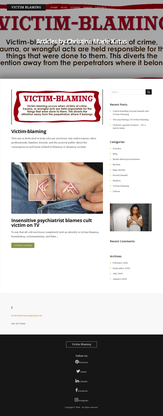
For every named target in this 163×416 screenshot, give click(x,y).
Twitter (81, 371)
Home (54, 7)
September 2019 (121, 268)
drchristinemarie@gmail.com (26, 315)
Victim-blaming (28, 131)
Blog (64, 7)
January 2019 (120, 279)
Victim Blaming (26, 7)
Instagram (81, 400)
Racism (116, 164)
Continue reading (23, 245)
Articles (117, 148)
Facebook (81, 390)
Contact (100, 7)
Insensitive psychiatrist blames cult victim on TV (51, 222)
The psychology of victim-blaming (131, 119)
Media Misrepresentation (126, 159)
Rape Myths (119, 170)
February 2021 (120, 263)
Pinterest (81, 362)
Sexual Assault (120, 175)
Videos (88, 7)
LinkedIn (81, 381)
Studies (75, 7)
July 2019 (118, 273)
